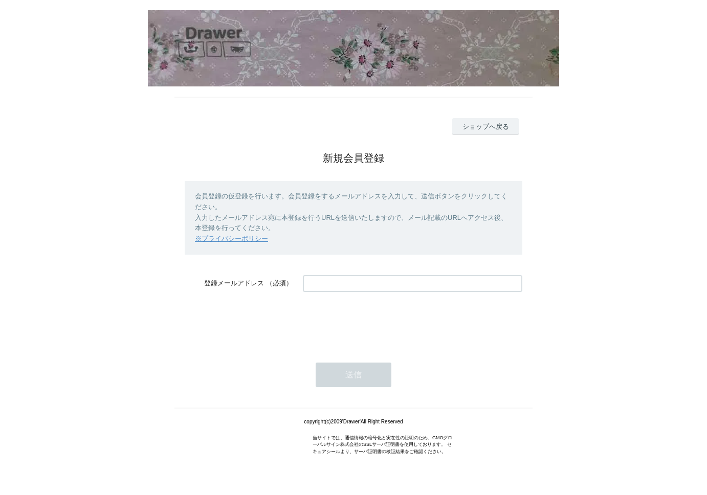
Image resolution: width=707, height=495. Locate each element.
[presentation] (380, 322)
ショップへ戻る (485, 126)
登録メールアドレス (234, 283)
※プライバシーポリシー (231, 238)
